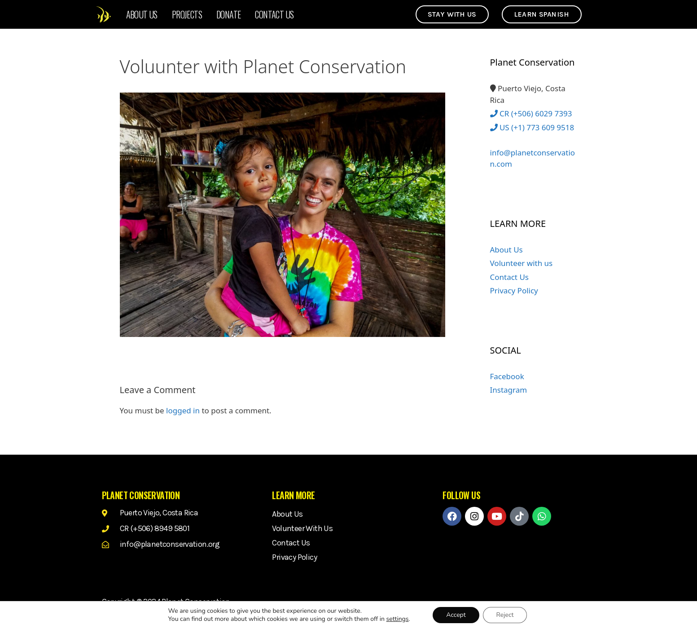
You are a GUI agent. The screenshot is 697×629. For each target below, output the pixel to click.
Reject (505, 615)
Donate (228, 14)
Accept (455, 615)
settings (397, 619)
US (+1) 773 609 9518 (532, 127)
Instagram (508, 390)
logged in (183, 410)
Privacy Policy (514, 290)
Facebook (507, 376)
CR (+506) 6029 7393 (531, 113)
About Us (142, 14)
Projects (187, 14)
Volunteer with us (521, 263)
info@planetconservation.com (532, 153)
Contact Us (274, 14)
